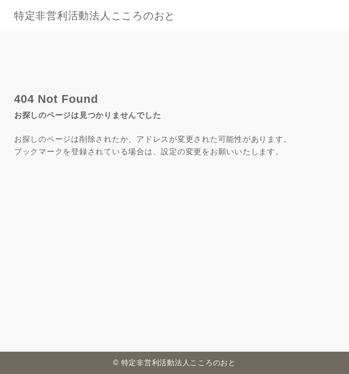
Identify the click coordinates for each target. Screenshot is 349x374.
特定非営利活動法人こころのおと (94, 15)
